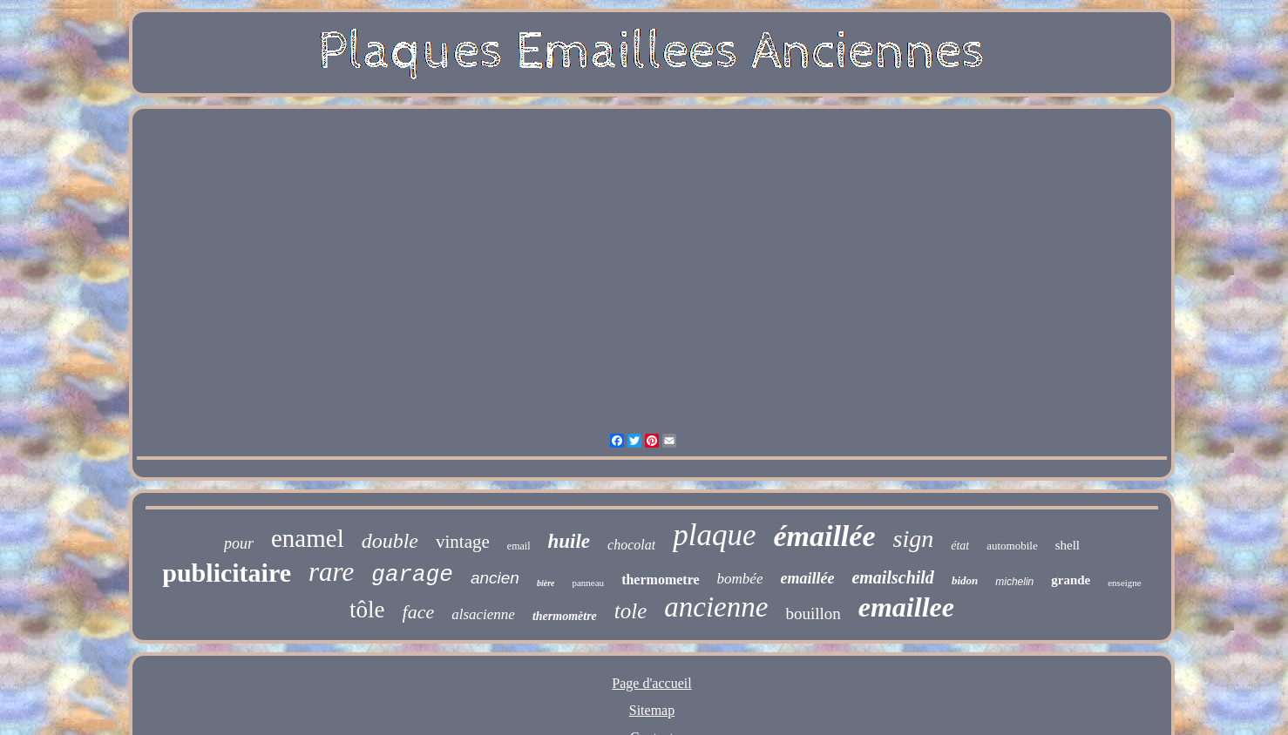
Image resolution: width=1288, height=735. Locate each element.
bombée (740, 578)
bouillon (812, 613)
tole (630, 611)
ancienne (716, 607)
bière (546, 583)
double (390, 540)
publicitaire (226, 572)
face (419, 612)
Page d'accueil (651, 683)
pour (239, 543)
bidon (965, 580)
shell (1067, 545)
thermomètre (564, 616)
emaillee (906, 607)
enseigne (1124, 582)
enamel (307, 538)
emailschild (892, 577)
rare (331, 571)
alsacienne (483, 614)
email (519, 546)
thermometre (660, 579)
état (960, 545)
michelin (1014, 582)
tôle (367, 610)
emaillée (807, 578)
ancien (495, 578)
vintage (463, 541)
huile (569, 541)
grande (1070, 580)
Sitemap (652, 710)
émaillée (824, 536)
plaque (714, 535)
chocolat (631, 544)
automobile (1012, 545)
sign (913, 538)
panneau (588, 582)
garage (412, 575)
